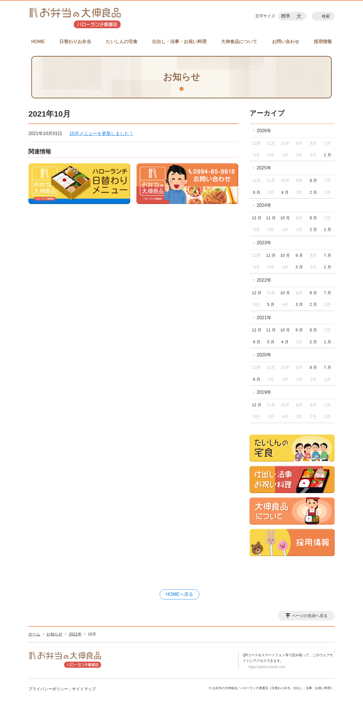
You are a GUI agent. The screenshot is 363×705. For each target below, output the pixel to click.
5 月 (271, 304)
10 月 (285, 218)
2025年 (264, 167)
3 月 (299, 267)
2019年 (264, 392)
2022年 (264, 280)
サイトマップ (84, 689)
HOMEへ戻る (179, 594)
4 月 (285, 192)
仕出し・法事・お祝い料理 (179, 41)
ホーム (34, 634)
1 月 (327, 155)
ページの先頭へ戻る (310, 615)
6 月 (256, 192)
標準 (285, 16)
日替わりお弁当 (75, 41)
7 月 (327, 255)
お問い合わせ (285, 41)
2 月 (313, 192)
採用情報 (323, 41)
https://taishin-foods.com (266, 667)
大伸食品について (239, 41)
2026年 (264, 130)
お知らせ (54, 634)
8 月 (313, 180)
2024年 (264, 205)
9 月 (299, 255)
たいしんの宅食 (122, 41)
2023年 (264, 242)
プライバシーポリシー (48, 689)
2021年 (264, 317)
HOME (38, 41)
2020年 (264, 354)
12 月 (256, 218)
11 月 (270, 218)
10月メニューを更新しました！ (101, 133)
